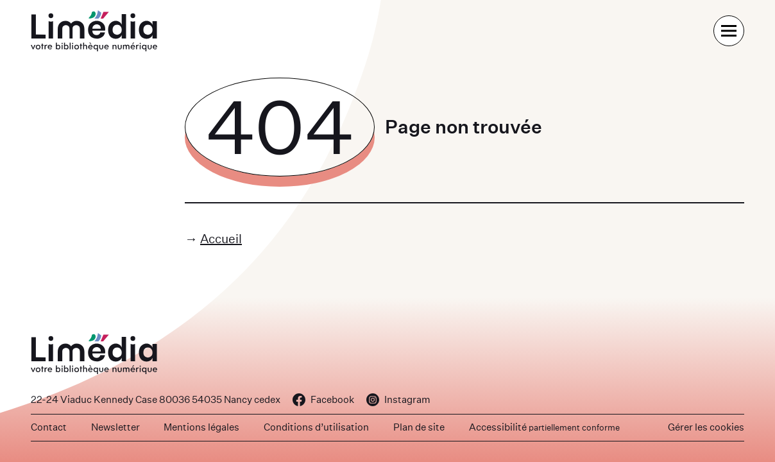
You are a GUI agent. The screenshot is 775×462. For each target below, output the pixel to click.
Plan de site (419, 427)
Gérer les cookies (706, 427)
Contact (49, 427)
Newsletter (115, 427)
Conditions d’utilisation (316, 427)
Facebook (323, 399)
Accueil (221, 238)
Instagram (398, 399)
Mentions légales (201, 427)
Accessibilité (544, 427)
